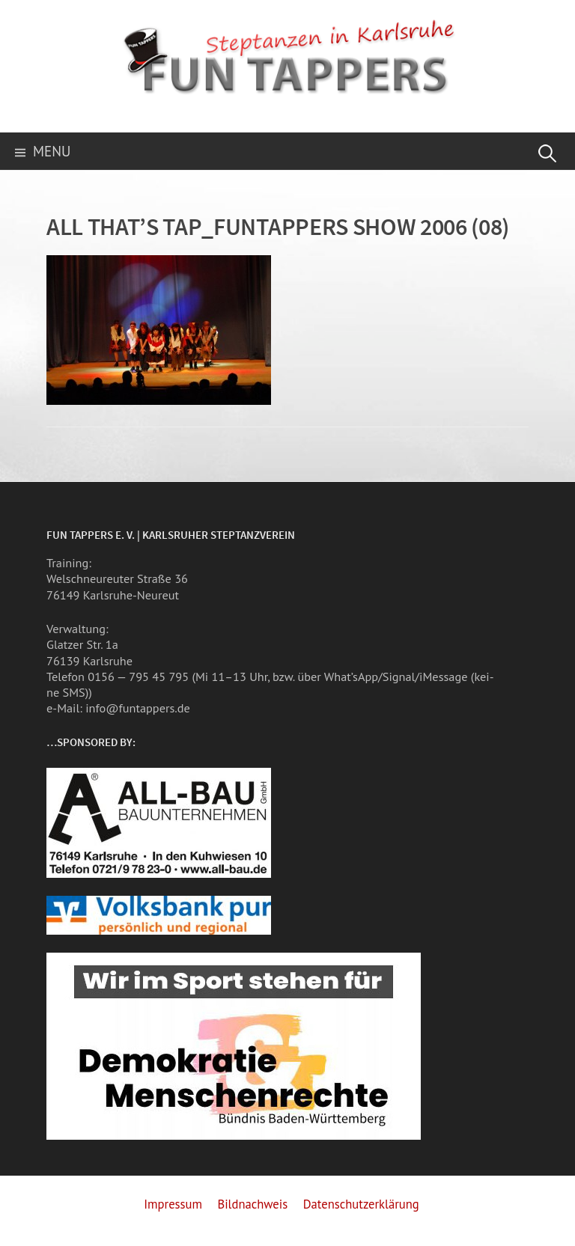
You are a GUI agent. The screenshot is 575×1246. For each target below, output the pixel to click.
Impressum (173, 1204)
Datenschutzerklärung (361, 1204)
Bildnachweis (252, 1204)
